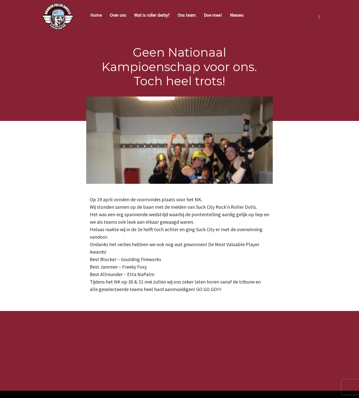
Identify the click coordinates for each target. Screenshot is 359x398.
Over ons (118, 15)
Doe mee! (213, 15)
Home (96, 15)
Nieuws (237, 15)
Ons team (187, 15)
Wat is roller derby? (152, 15)
